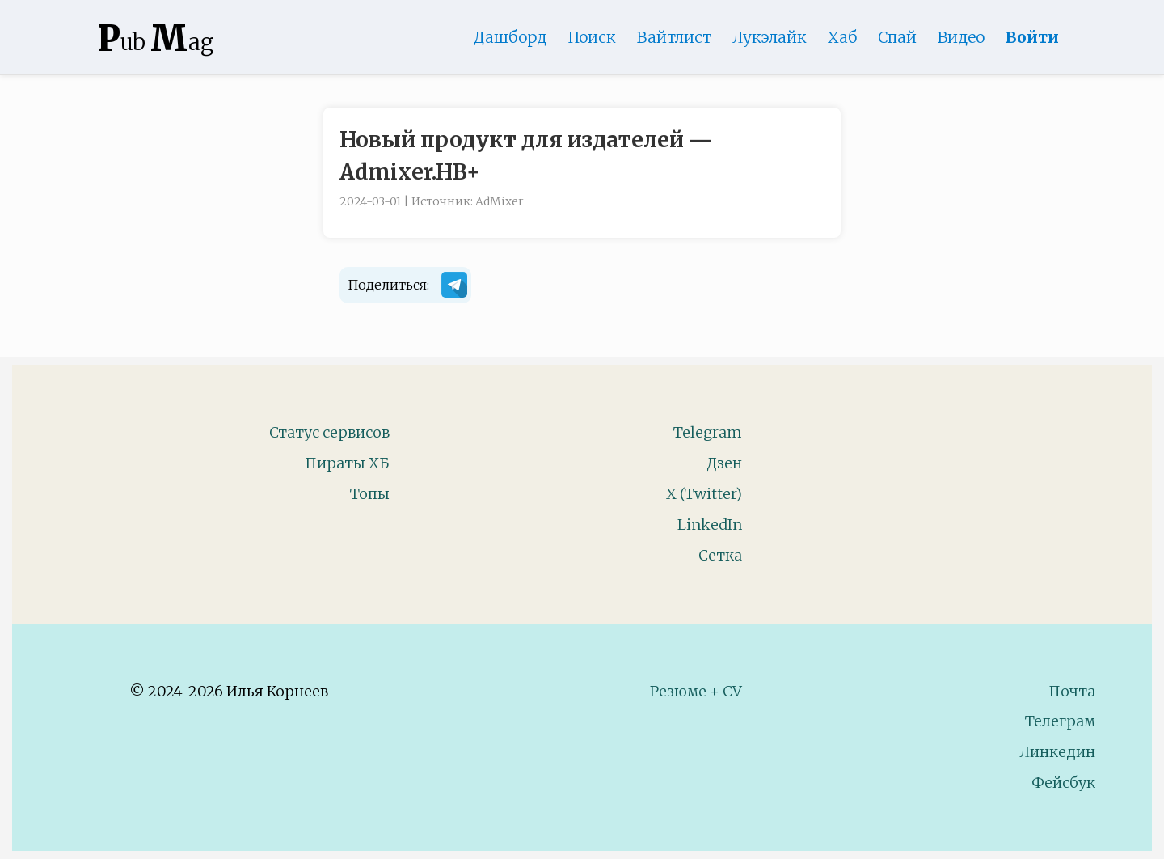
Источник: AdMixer (467, 201)
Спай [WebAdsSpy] (897, 37)
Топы (370, 494)
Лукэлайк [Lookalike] (769, 37)
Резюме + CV (696, 691)
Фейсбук (1063, 782)
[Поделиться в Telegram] (454, 287)
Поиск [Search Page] (591, 37)
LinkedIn (709, 524)
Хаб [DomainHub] (842, 37)
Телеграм (1060, 721)
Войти (1032, 37)
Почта (1071, 691)
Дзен (724, 463)
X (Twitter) (704, 494)
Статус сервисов (329, 432)
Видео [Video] (961, 37)
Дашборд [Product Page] (510, 37)
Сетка (720, 555)
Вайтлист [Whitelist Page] (674, 37)
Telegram (707, 432)
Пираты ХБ (347, 463)
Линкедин (1057, 752)
